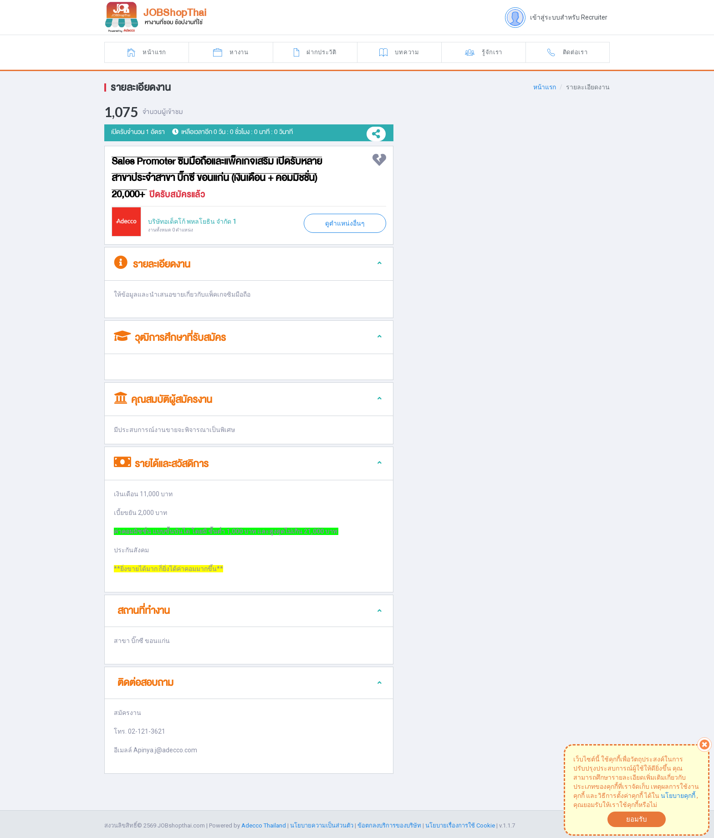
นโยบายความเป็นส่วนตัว (321, 827)
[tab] (249, 264)
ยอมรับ (636, 819)
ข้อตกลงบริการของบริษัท (389, 827)
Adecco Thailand (263, 827)
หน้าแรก (544, 87)
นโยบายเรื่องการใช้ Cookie (460, 827)
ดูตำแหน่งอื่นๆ (345, 223)
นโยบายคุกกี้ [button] (678, 795)
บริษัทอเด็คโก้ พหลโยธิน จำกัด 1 (192, 221)
